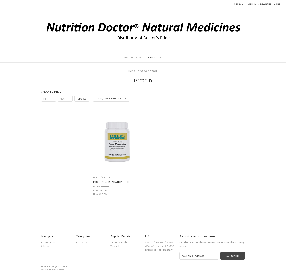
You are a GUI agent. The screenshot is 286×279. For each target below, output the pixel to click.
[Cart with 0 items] (277, 4)
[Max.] (65, 99)
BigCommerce (60, 266)
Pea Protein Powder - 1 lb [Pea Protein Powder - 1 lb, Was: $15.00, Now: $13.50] (111, 182)
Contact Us (154, 57)
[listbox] (117, 98)
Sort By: (99, 98)
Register (265, 4)
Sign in (251, 4)
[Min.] (48, 99)
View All (114, 246)
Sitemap (46, 246)
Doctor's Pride (118, 242)
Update (81, 98)
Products (132, 57)
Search (238, 4)
